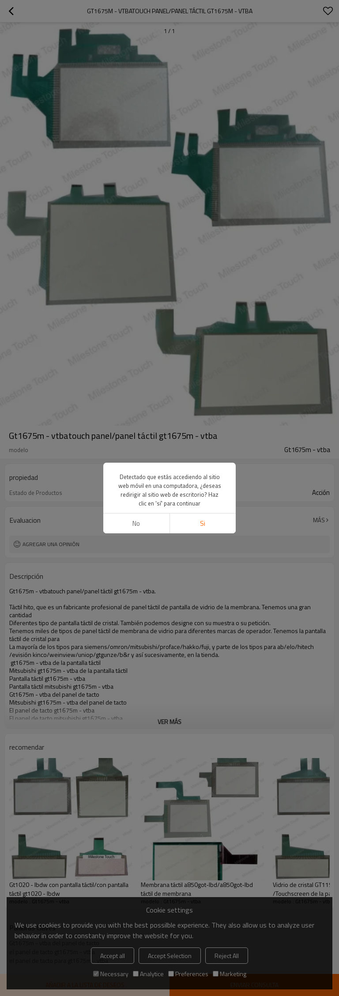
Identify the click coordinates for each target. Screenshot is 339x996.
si (202, 281)
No (136, 281)
